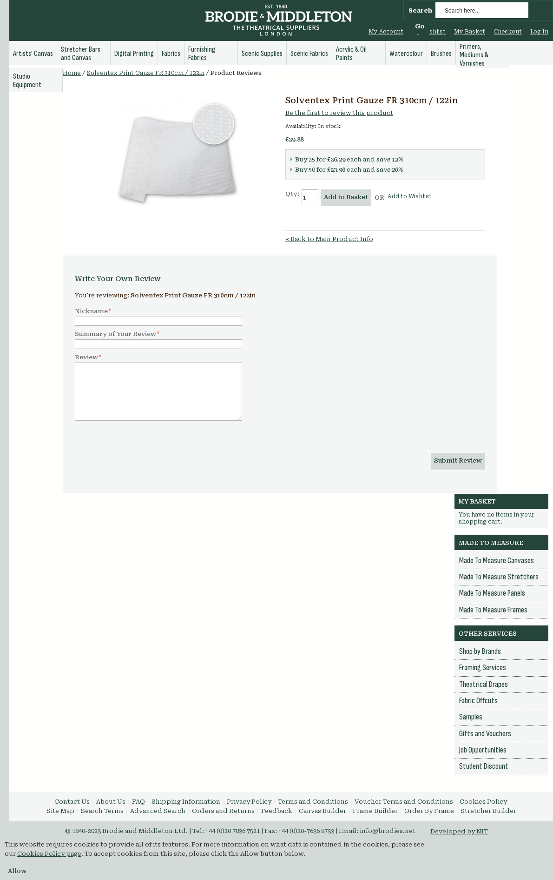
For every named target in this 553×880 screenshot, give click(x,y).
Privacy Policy (249, 801)
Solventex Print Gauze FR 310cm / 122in (145, 73)
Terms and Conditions (313, 801)
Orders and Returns (223, 810)
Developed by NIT (459, 831)
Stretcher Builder (488, 810)
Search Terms (102, 810)
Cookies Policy (483, 801)
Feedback (276, 810)
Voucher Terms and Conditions (404, 801)
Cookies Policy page (49, 853)
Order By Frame (429, 810)
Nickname (91, 311)
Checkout (508, 31)
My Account (386, 31)
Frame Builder (375, 810)
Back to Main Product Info (329, 238)
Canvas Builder (322, 810)
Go (420, 26)
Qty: (292, 193)
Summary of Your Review (115, 334)
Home (72, 73)
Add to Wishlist (410, 196)
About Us (110, 801)
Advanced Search (157, 810)
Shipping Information (185, 801)
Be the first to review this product (339, 112)
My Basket (469, 31)
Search (420, 10)
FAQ (138, 801)
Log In (539, 31)
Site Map (60, 810)
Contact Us (72, 801)
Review (86, 357)
